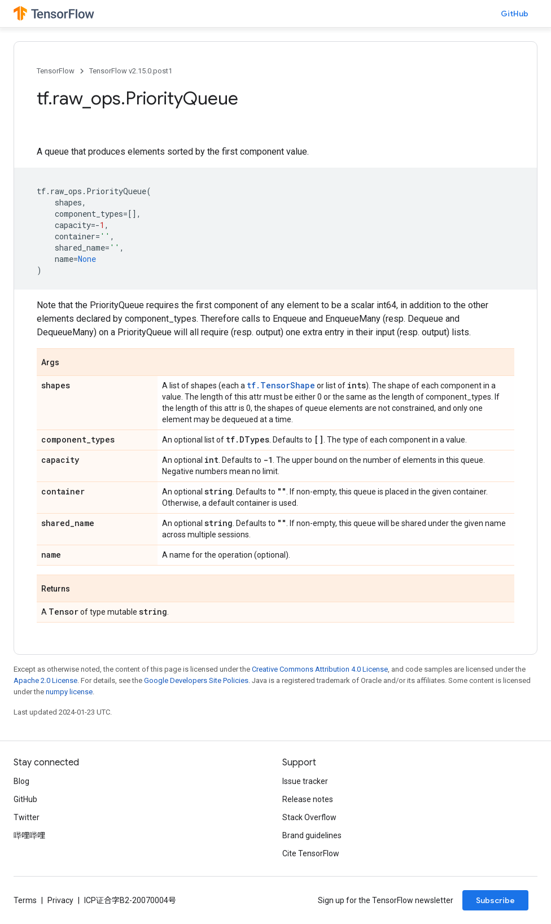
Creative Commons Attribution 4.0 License (320, 669)
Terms (25, 900)
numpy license (69, 691)
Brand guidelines (312, 835)
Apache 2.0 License (45, 680)
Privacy (60, 900)
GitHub (514, 13)
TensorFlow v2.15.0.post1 (130, 71)
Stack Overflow (309, 817)
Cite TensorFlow (310, 853)
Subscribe (495, 900)
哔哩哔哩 (29, 835)
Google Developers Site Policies (196, 680)
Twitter (27, 817)
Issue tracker (305, 781)
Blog (21, 781)
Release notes (307, 799)
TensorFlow (56, 71)
